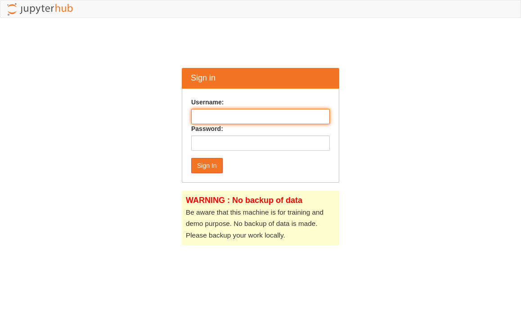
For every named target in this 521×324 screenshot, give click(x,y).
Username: (207, 102)
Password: (207, 128)
